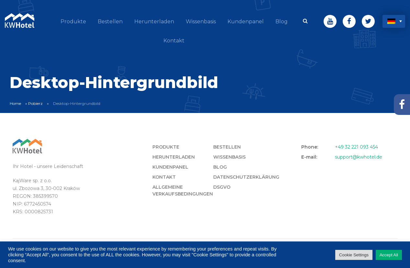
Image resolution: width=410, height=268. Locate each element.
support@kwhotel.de (358, 157)
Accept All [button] (389, 254)
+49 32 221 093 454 (356, 147)
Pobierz (35, 103)
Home (15, 103)
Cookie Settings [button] (354, 254)
